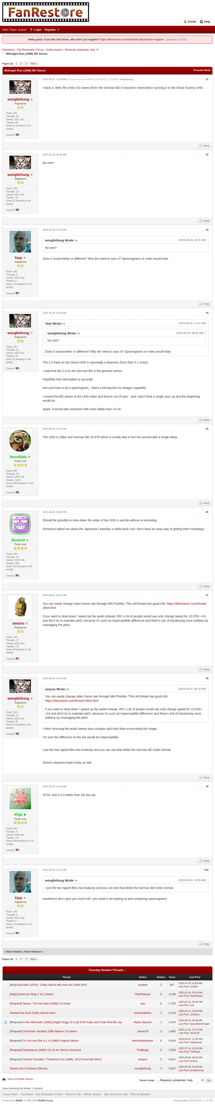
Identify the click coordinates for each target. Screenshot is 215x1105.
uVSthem (195, 1014)
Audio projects (54, 49)
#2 (207, 154)
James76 (143, 1031)
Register (50, 29)
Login (37, 29)
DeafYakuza (142, 994)
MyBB (19, 1100)
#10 (206, 870)
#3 (207, 229)
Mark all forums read (115, 1094)
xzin (142, 1003)
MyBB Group (45, 1100)
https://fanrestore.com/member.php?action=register (132, 39)
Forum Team (10, 1094)
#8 (207, 678)
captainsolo (196, 1042)
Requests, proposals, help (80, 49)
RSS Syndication (140, 1094)
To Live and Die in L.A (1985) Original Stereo (50, 1040)
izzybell (142, 984)
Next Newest (32, 951)
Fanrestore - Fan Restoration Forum (23, 49)
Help (207, 21)
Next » (33, 63)
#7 (207, 595)
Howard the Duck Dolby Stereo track (32, 1012)
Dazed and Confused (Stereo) (28, 1068)
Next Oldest (14, 951)
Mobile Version (92, 1094)
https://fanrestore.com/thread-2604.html (71, 700)
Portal (192, 21)
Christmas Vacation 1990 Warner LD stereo (50, 1031)
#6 (207, 512)
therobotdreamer (142, 1040)
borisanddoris (142, 1012)
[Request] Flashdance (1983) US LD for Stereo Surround (45, 1050)
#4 (207, 313)
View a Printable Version (20, 1079)
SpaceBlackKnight (199, 1023)
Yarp (18, 258)
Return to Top (73, 1094)
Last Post (184, 986)
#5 (207, 429)
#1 (207, 79)
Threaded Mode (202, 70)
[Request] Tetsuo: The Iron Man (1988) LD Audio (40, 1003)
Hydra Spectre (143, 1022)
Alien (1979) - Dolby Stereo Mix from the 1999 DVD (55, 984)
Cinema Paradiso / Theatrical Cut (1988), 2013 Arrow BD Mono (62, 1059)
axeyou (18, 623)
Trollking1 (143, 1050)
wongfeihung (18, 99)
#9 (207, 786)
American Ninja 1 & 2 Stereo (35, 994)
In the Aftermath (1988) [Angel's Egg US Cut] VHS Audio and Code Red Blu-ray (72, 1022)
